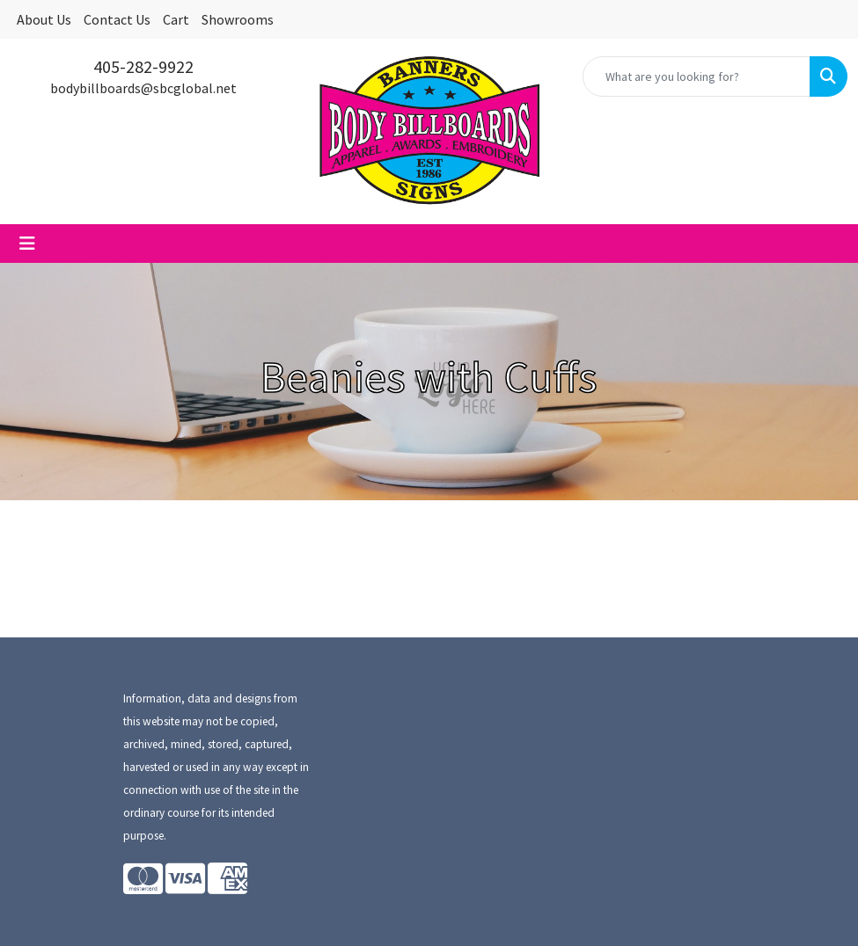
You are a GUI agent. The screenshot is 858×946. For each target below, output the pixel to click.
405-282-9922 (143, 66)
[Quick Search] (696, 76)
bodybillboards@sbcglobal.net (143, 88)
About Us (44, 19)
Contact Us (117, 19)
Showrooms (238, 19)
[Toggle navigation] (27, 243)
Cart (176, 19)
